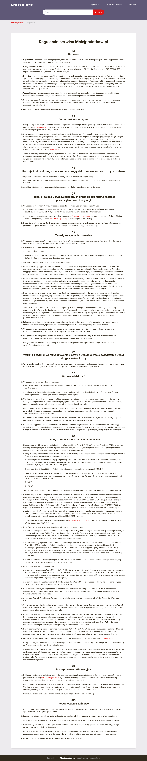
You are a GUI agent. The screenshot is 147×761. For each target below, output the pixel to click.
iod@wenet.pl (107, 638)
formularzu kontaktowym (79, 520)
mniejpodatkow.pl (41, 127)
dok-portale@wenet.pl (59, 219)
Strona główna (17, 23)
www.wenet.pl (55, 149)
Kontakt (132, 5)
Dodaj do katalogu (114, 5)
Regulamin (94, 5)
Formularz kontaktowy (81, 216)
